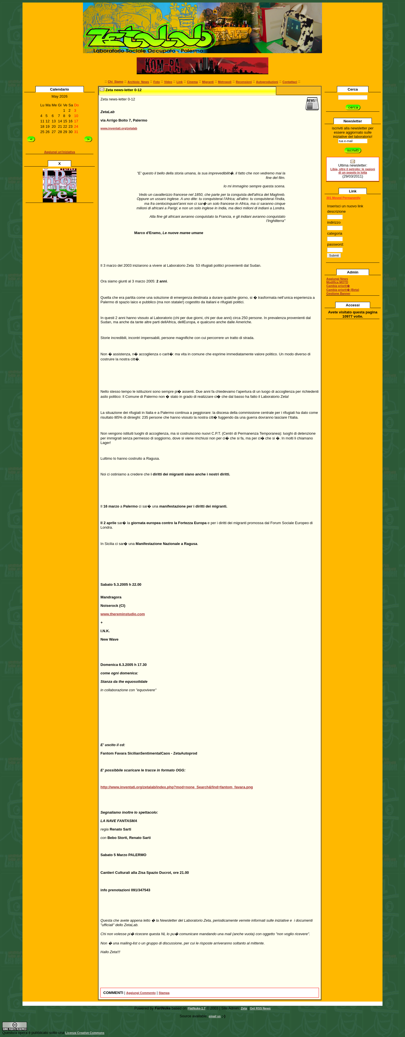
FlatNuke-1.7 (196, 1008)
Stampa (164, 993)
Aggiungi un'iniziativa (59, 152)
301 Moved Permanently (343, 197)
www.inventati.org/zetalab (118, 128)
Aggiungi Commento (141, 993)
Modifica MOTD (337, 282)
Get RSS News (260, 1008)
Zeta (244, 1008)
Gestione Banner (338, 293)
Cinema (192, 82)
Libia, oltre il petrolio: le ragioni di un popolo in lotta (352, 170)
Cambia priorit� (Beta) (342, 289)
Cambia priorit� (338, 286)
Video (168, 82)
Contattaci (289, 82)
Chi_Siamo (115, 81)
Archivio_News (138, 82)
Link (180, 82)
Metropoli (224, 82)
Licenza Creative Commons (84, 1032)
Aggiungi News (337, 278)
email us (215, 1016)
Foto (156, 82)
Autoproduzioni (267, 82)
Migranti (207, 82)
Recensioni (244, 82)
